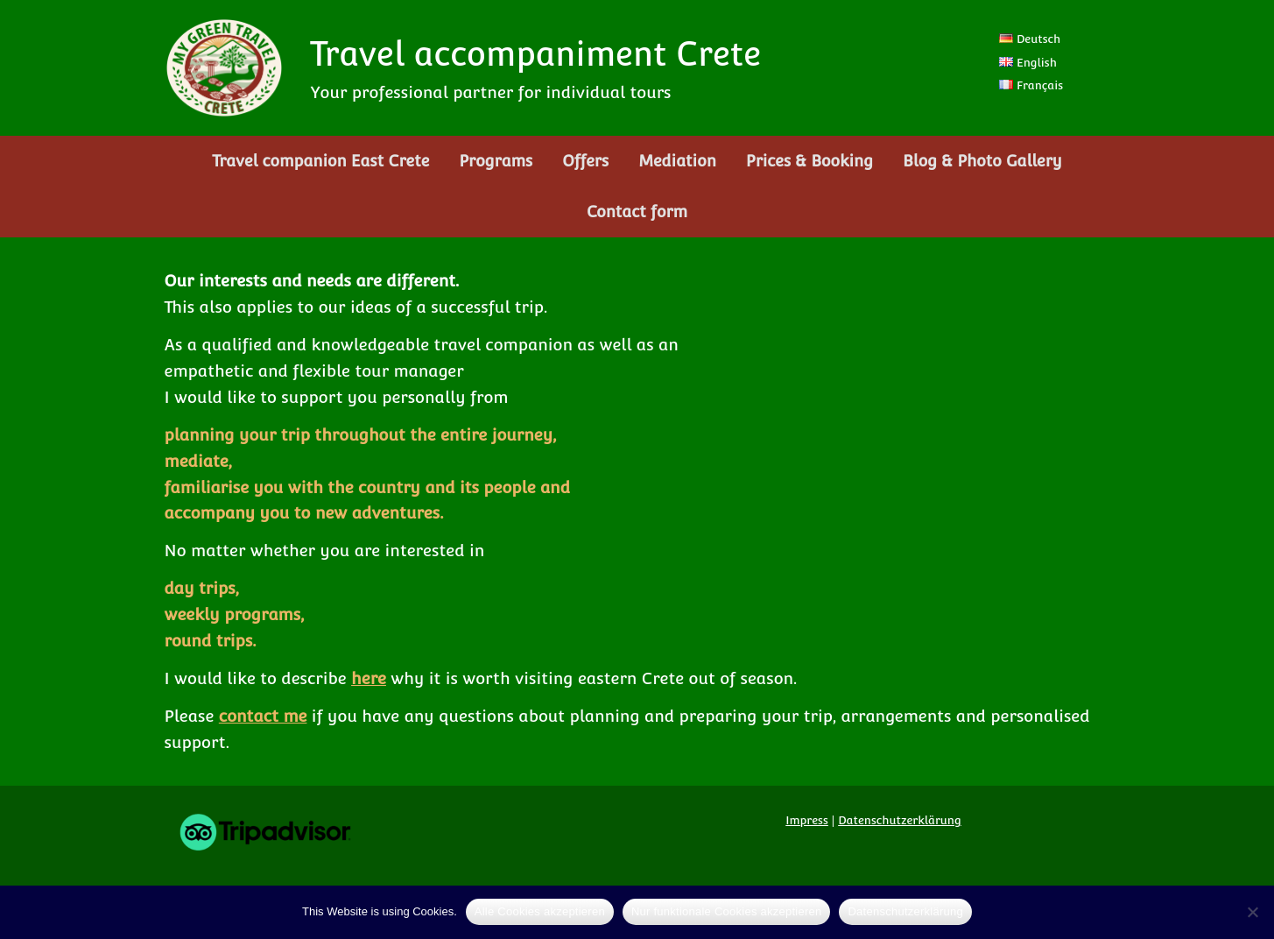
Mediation (677, 161)
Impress (806, 820)
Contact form (637, 211)
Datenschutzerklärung (899, 820)
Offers (585, 161)
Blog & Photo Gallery (982, 161)
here (368, 678)
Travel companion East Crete (320, 161)
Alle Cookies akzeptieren (540, 911)
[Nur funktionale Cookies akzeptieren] (1252, 912)
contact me (263, 715)
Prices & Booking (809, 161)
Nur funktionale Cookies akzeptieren (726, 911)
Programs (495, 161)
